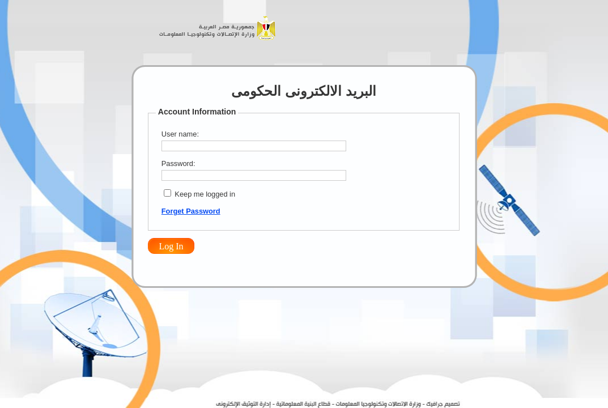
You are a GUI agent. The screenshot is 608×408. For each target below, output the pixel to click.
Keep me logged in (205, 194)
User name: (180, 134)
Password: (178, 163)
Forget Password (190, 211)
